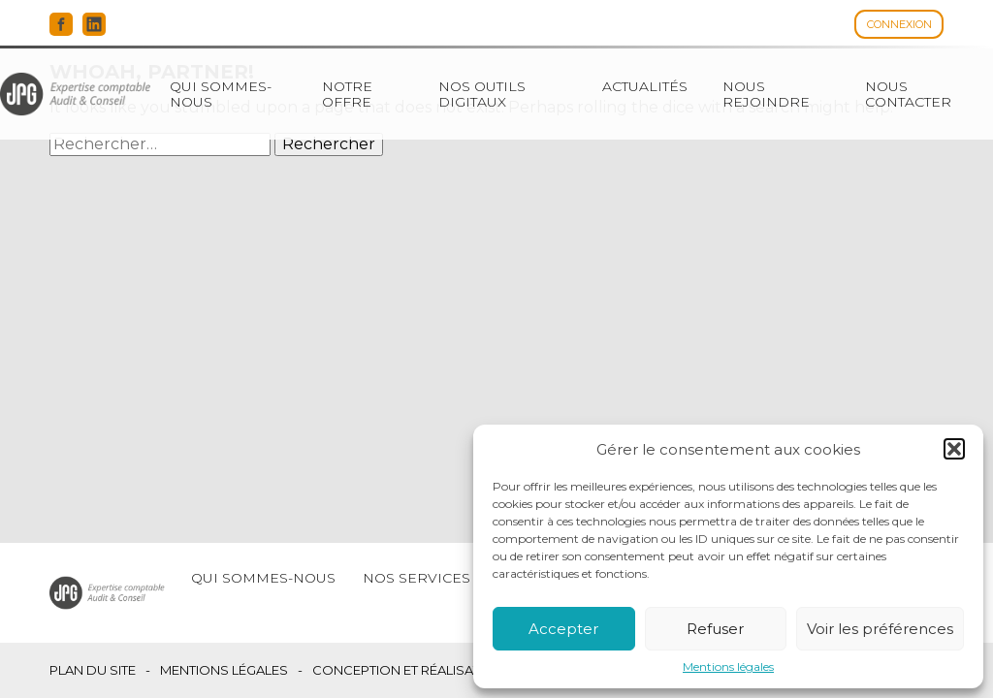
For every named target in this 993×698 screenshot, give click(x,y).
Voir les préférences (880, 628)
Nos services (416, 578)
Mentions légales (728, 667)
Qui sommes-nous (221, 94)
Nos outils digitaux (482, 94)
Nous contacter (908, 94)
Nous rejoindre (766, 94)
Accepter (563, 628)
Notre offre (347, 94)
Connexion (899, 24)
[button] (954, 449)
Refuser (715, 628)
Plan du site (92, 670)
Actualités (645, 86)
